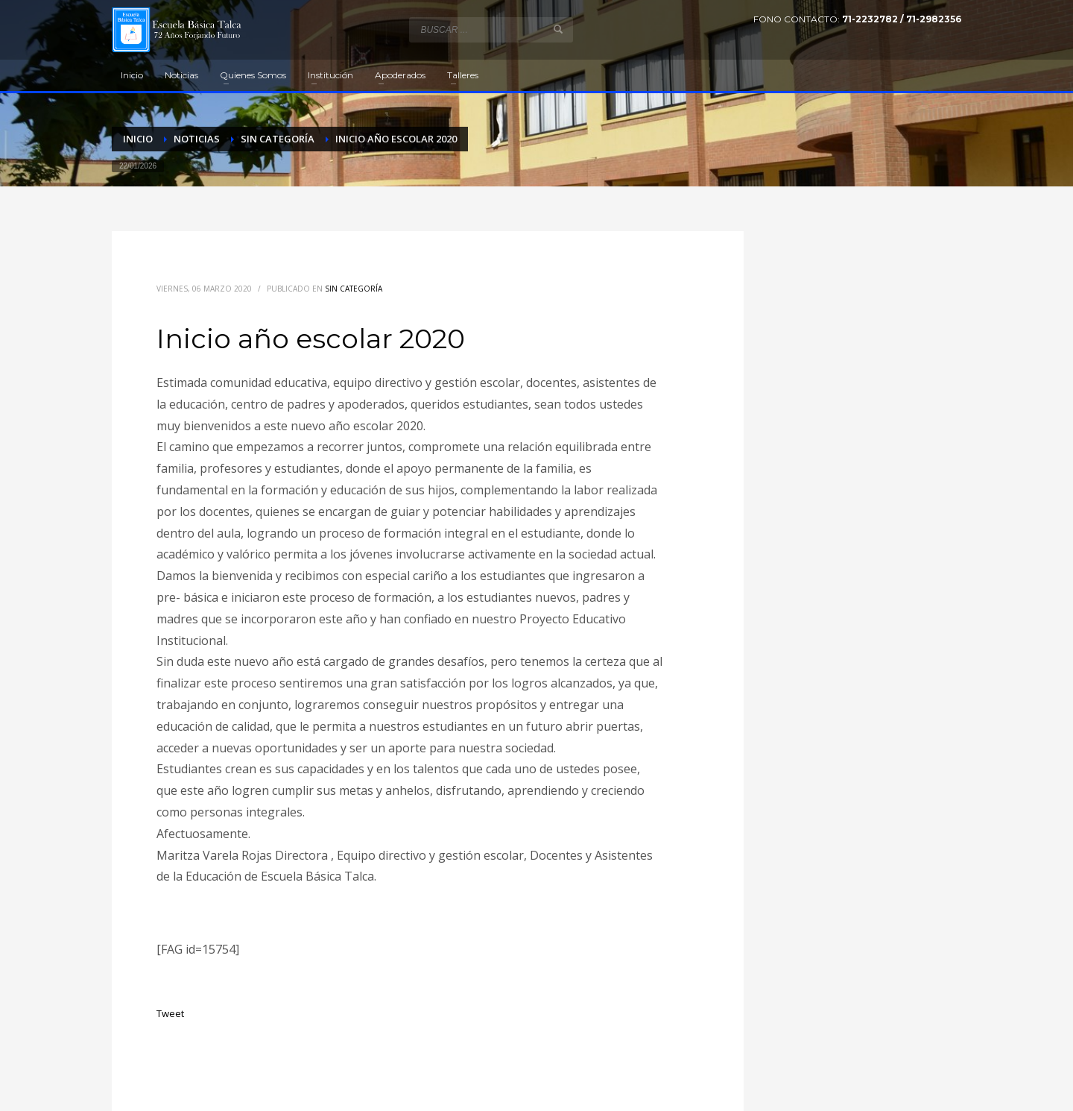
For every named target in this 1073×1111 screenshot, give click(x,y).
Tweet (170, 1013)
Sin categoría (353, 288)
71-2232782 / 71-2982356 (901, 19)
